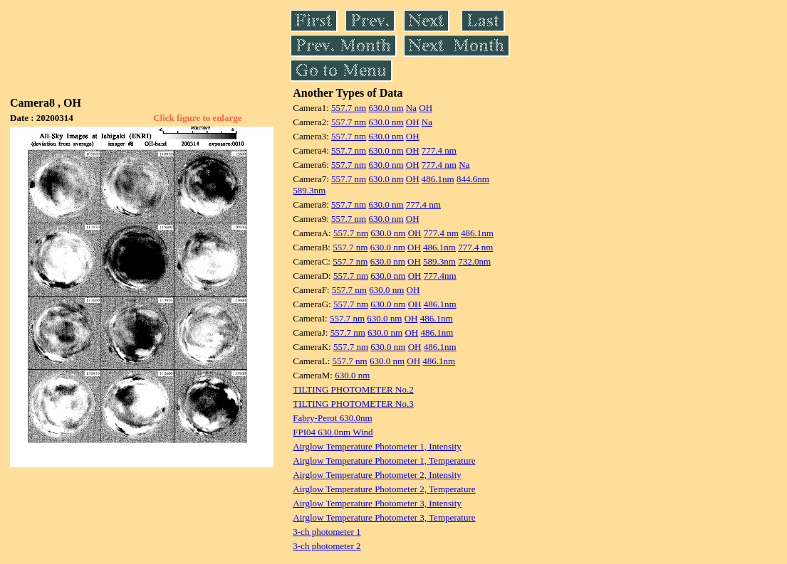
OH (425, 107)
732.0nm (474, 261)
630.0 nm (385, 107)
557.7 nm (348, 107)
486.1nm (438, 179)
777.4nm (440, 275)
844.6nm (473, 179)
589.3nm (309, 190)
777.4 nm (439, 150)
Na (411, 107)
